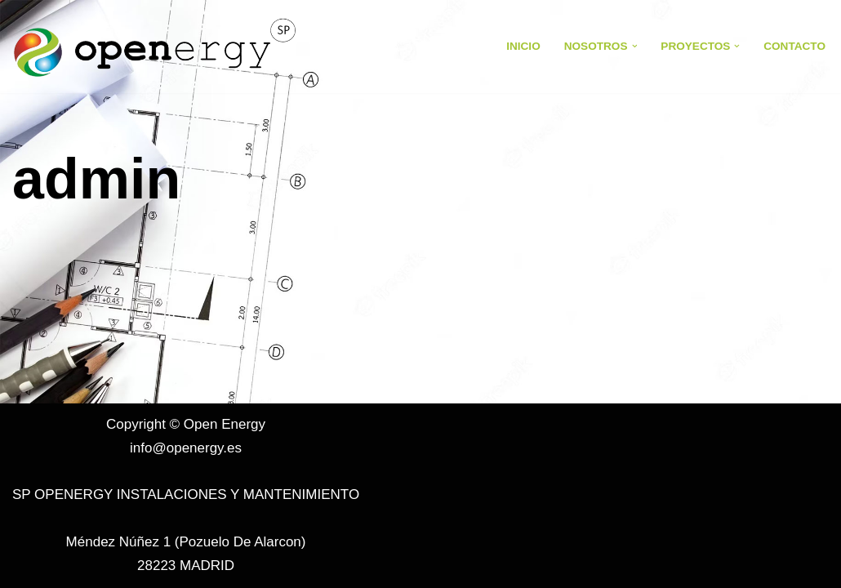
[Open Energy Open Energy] (155, 46)
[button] (635, 46)
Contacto (794, 46)
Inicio (523, 46)
